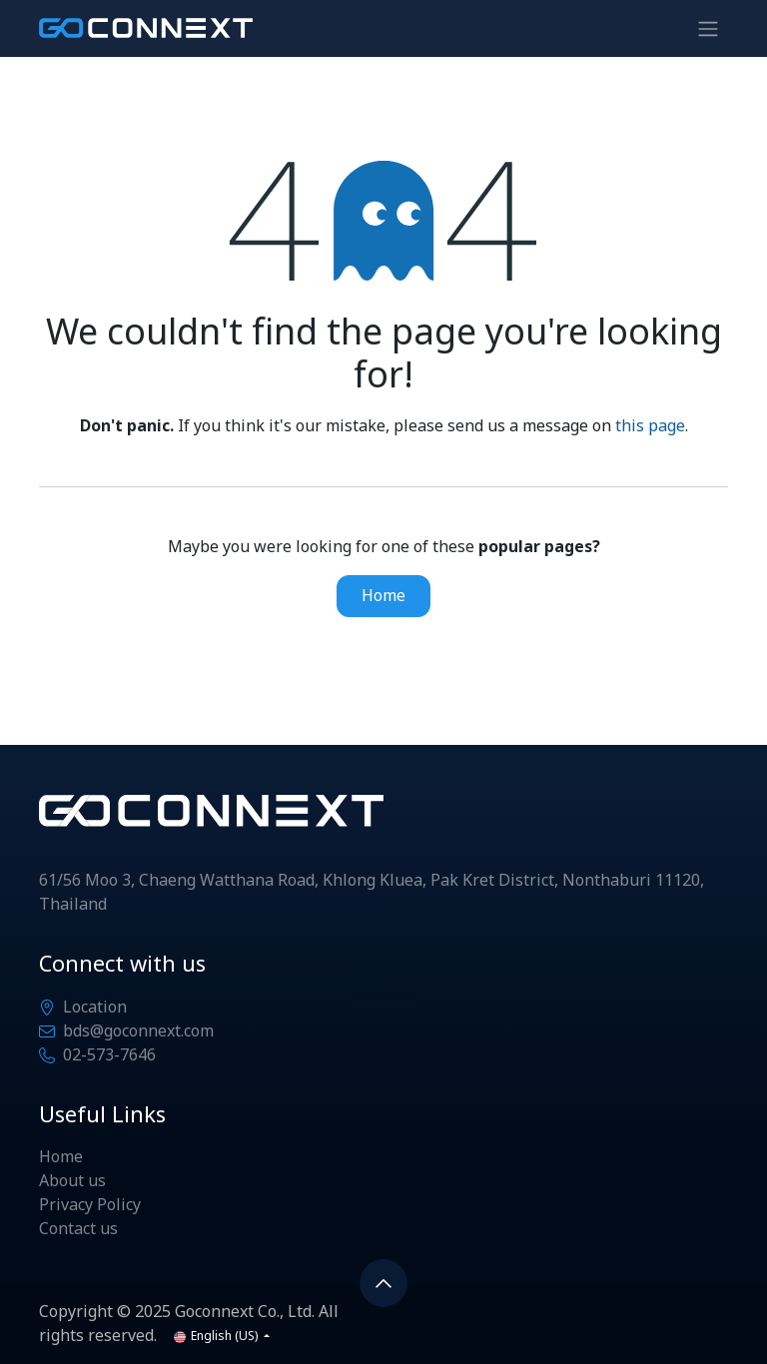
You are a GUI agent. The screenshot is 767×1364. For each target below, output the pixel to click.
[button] (383, 1283)
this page (650, 426)
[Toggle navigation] (708, 28)
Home (383, 596)
